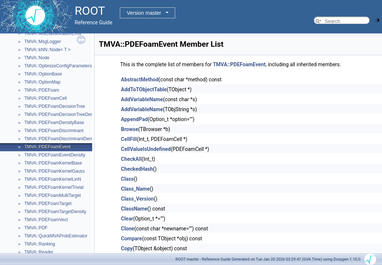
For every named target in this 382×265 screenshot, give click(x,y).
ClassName (134, 209)
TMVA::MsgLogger (42, 41)
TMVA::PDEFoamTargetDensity (55, 211)
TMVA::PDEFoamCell (45, 98)
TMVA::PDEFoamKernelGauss (54, 171)
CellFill (129, 139)
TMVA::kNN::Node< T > (47, 49)
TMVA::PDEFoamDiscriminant (53, 130)
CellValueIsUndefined (146, 149)
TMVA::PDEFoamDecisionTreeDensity (62, 114)
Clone (127, 229)
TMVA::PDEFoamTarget (48, 203)
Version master (144, 13)
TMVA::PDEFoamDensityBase (54, 122)
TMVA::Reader (38, 252)
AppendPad (134, 119)
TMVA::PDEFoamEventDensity (54, 155)
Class (127, 179)
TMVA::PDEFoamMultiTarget (52, 195)
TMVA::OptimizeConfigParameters (58, 65)
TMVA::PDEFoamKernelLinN (52, 179)
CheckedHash (137, 169)
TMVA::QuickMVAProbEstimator (55, 236)
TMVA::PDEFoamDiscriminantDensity (61, 138)
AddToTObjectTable (144, 89)
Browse (129, 129)
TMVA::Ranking (39, 244)
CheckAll (131, 159)
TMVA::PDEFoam (41, 90)
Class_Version (137, 199)
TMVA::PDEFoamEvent (47, 146)
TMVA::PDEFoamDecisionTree (54, 106)
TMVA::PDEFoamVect (46, 219)
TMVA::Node (36, 57)
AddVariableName (142, 99)
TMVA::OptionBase (43, 74)
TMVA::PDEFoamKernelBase (53, 163)
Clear (127, 219)
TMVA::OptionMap (42, 82)
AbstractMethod (140, 79)
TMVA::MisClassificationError (52, 33)
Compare (131, 238)
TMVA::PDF (36, 227)
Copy (127, 248)
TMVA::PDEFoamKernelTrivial (54, 187)
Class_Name (135, 189)
